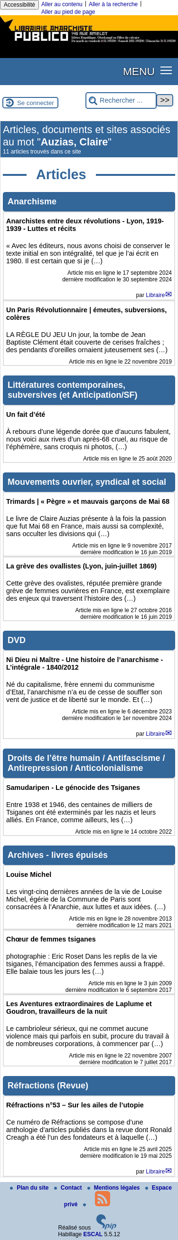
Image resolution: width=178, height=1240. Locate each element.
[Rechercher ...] (121, 100)
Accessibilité (19, 4)
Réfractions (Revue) (48, 1085)
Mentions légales (114, 1187)
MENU (139, 71)
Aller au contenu (62, 4)
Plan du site (30, 1187)
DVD (17, 640)
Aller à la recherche (113, 4)
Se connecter (35, 102)
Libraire (155, 295)
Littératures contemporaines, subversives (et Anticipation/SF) (72, 390)
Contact (69, 1187)
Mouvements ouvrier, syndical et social (87, 482)
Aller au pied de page (68, 12)
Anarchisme (32, 201)
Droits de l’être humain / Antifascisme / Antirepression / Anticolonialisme (86, 763)
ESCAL (93, 1234)
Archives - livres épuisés (58, 855)
